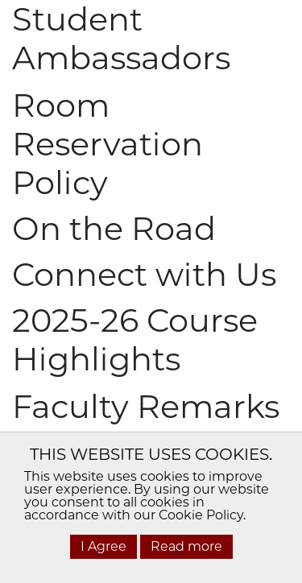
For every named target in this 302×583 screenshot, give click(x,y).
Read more (186, 546)
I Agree (103, 546)
